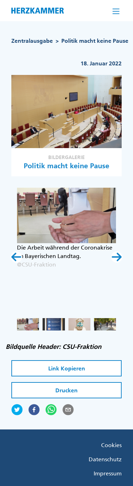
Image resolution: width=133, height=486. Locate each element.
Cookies (111, 445)
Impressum (108, 473)
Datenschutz (105, 459)
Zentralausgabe (32, 40)
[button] (16, 257)
